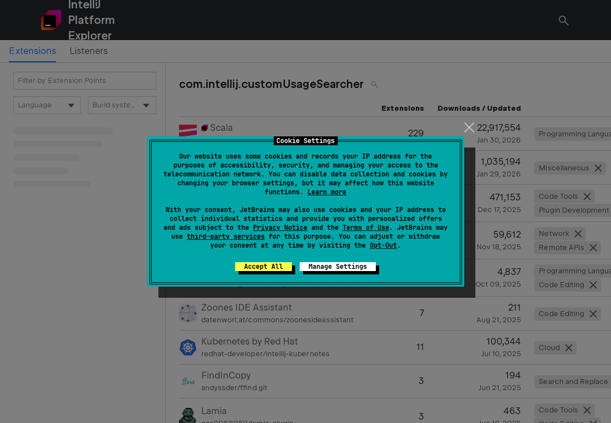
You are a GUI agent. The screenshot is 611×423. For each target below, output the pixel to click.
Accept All (263, 266)
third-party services (226, 236)
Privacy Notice (280, 227)
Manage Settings (338, 266)
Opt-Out (383, 245)
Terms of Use (365, 227)
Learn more (326, 192)
